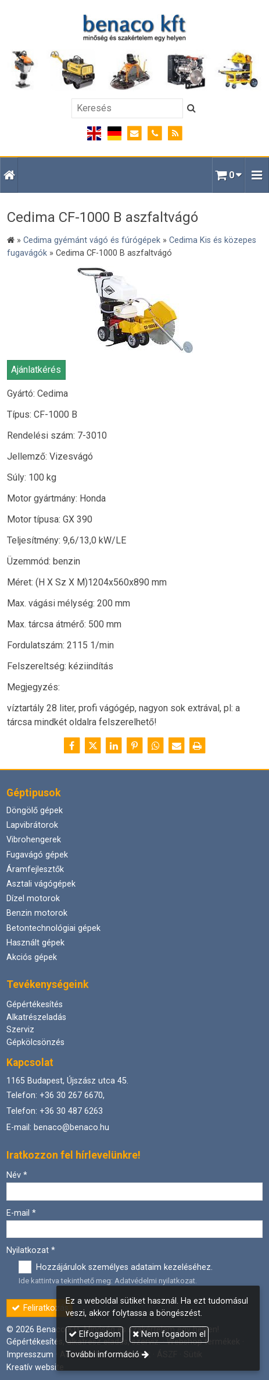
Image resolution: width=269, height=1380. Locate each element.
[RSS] (175, 133)
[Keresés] (127, 108)
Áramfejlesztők (35, 869)
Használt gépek (35, 943)
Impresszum (29, 1355)
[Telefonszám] (154, 133)
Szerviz (20, 1030)
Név (16, 1175)
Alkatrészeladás (36, 1017)
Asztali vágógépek (41, 884)
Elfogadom (95, 1334)
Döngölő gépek (34, 811)
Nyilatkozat (30, 1250)
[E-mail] (134, 133)
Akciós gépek (31, 957)
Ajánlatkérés (36, 369)
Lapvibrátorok (32, 825)
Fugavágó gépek (37, 855)
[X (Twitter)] (93, 745)
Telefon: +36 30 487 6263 (54, 1111)
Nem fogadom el (169, 1334)
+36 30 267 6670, (72, 1095)
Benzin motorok (36, 913)
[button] (257, 175)
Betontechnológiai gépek (53, 928)
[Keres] (191, 108)
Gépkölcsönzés (35, 1042)
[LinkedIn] (114, 745)
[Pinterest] (134, 745)
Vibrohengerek (33, 840)
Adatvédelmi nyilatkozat (154, 1280)
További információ (102, 1355)
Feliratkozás (39, 1308)
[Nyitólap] (134, 52)
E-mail (21, 1213)
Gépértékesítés (34, 1005)
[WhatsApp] (155, 745)
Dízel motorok (33, 898)
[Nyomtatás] (197, 745)
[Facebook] (72, 745)
